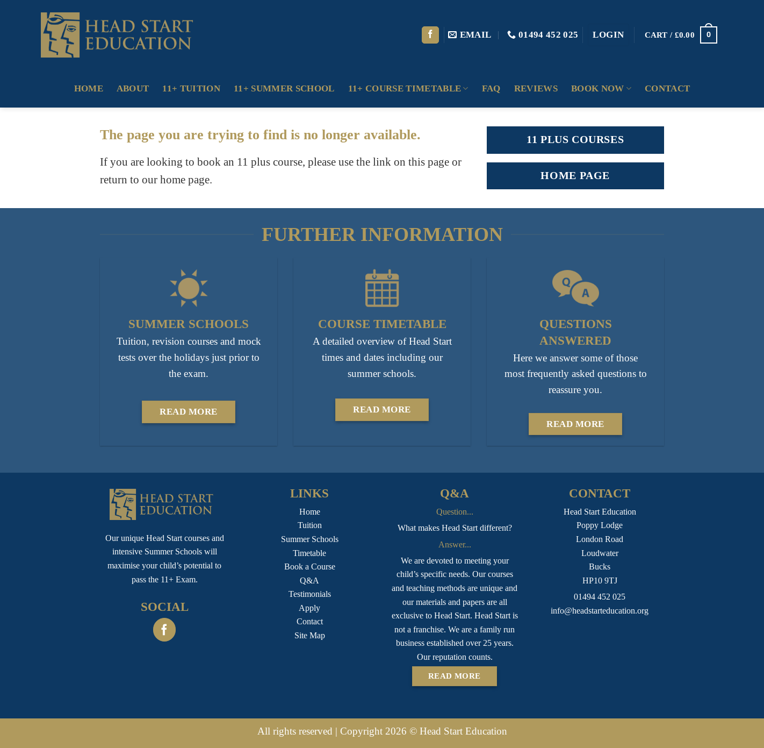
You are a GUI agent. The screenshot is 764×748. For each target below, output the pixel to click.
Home (88, 88)
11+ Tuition (191, 88)
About (133, 88)
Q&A (309, 580)
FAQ (491, 88)
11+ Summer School (284, 88)
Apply (309, 608)
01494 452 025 (599, 597)
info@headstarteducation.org (599, 610)
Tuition (310, 525)
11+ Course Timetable (408, 88)
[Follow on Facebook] (430, 35)
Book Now (601, 88)
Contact (667, 88)
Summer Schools (309, 539)
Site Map (309, 635)
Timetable (309, 553)
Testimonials (310, 594)
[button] (608, 35)
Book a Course (309, 566)
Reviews (536, 88)
